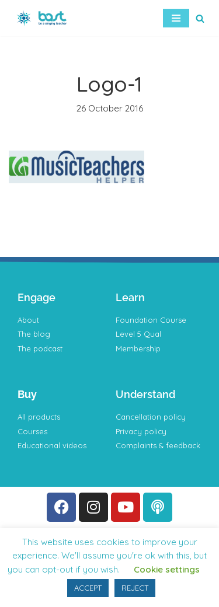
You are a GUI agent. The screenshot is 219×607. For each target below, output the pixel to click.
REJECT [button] (134, 587)
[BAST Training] (44, 18)
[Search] (200, 18)
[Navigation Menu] (176, 18)
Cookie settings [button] (167, 569)
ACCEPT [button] (88, 587)
